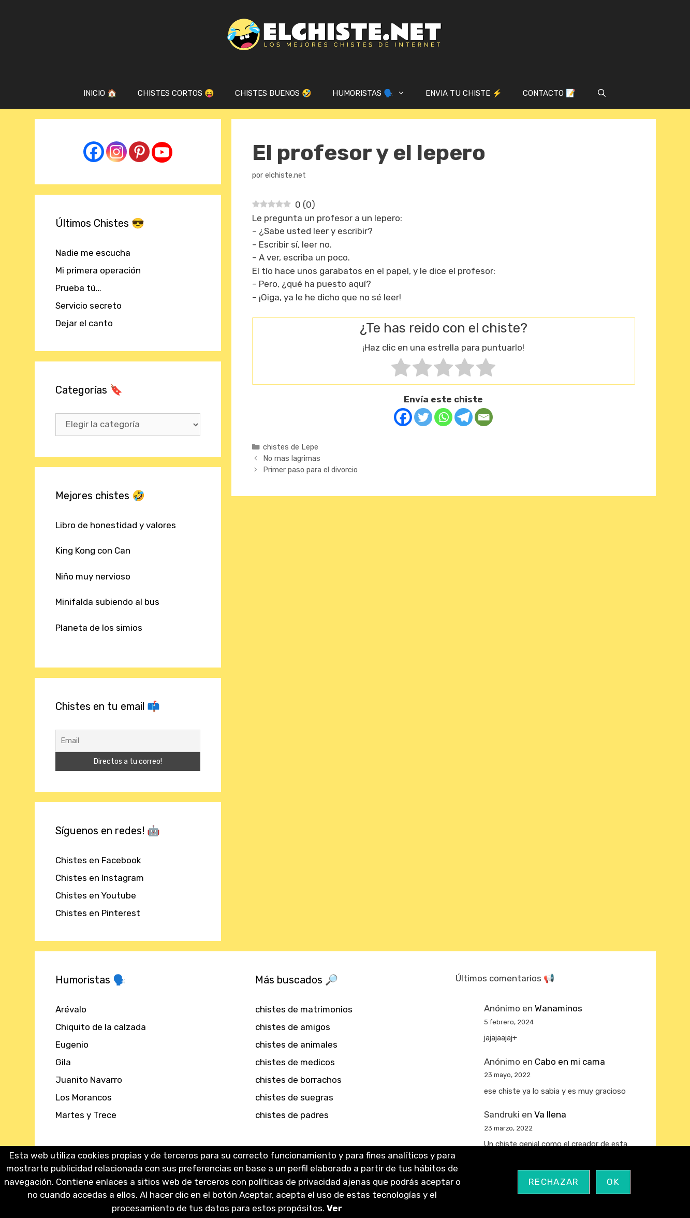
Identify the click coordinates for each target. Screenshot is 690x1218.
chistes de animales (296, 1044)
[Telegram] (463, 417)
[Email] (484, 417)
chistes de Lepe (290, 447)
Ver (334, 1208)
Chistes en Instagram (99, 878)
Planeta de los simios (98, 627)
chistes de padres (292, 1115)
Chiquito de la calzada (100, 1027)
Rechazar (553, 1182)
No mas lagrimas (291, 458)
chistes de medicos (295, 1062)
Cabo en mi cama (570, 1061)
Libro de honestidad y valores (115, 525)
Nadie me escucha (92, 253)
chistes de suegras (294, 1097)
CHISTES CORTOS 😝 (176, 93)
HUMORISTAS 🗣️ (373, 93)
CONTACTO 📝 (549, 93)
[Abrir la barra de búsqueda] (601, 93)
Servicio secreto (88, 305)
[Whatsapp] (443, 417)
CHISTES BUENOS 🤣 (273, 93)
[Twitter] (423, 417)
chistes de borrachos (298, 1080)
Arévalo (70, 1009)
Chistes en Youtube (95, 895)
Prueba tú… (78, 288)
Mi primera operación (98, 270)
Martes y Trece (85, 1115)
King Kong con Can (92, 550)
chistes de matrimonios (304, 1009)
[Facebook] (403, 417)
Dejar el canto (84, 323)
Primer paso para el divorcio (310, 469)
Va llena (550, 1114)
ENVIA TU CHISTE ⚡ (463, 93)
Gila (63, 1062)
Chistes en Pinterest (97, 913)
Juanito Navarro (88, 1080)
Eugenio (72, 1044)
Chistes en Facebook (98, 860)
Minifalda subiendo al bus (107, 602)
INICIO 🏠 (100, 93)
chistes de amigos (292, 1027)
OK (613, 1182)
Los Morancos (83, 1097)
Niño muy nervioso (92, 576)
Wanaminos (558, 1008)
